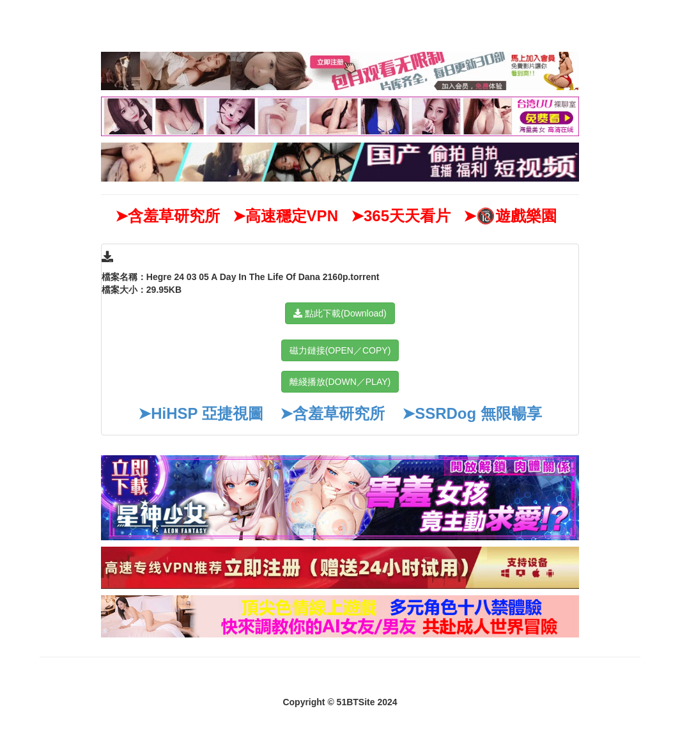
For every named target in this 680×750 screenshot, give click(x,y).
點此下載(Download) (339, 313)
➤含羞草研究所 (332, 413)
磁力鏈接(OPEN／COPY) (340, 350)
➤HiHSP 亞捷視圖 (200, 413)
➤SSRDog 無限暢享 (472, 413)
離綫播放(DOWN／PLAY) (340, 382)
